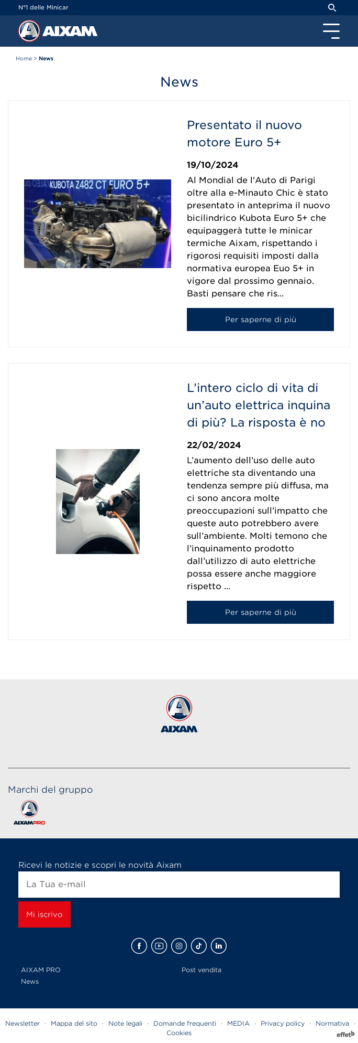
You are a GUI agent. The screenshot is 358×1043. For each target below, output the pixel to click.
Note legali (125, 1023)
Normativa (332, 1023)
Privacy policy (283, 1023)
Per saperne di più (260, 319)
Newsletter (22, 1023)
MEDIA (238, 1023)
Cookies (179, 1033)
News (30, 981)
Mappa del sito (74, 1023)
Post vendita (201, 970)
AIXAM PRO (41, 970)
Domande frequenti (184, 1023)
